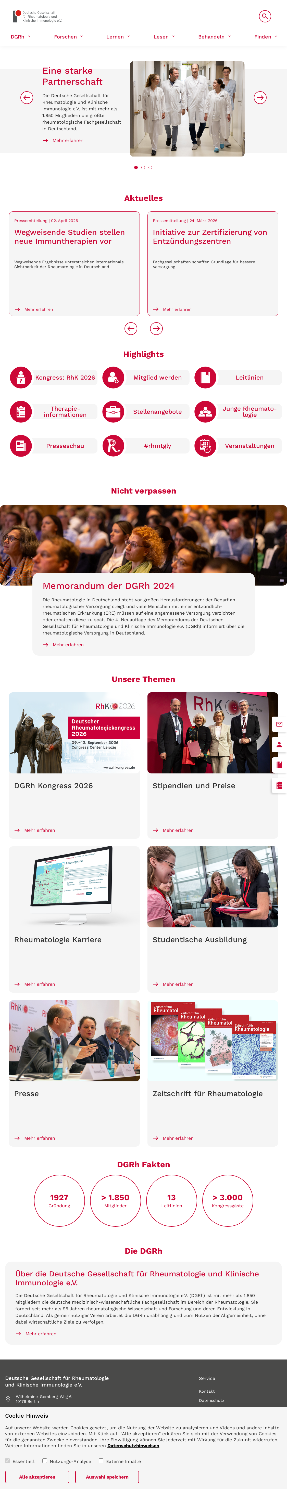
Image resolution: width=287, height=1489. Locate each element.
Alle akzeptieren (37, 1477)
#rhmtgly (157, 446)
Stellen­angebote (157, 412)
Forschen (65, 37)
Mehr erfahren (68, 140)
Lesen (161, 37)
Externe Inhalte (123, 1461)
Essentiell (24, 1461)
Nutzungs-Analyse (70, 1461)
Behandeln (211, 37)
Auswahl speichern (107, 1477)
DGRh (17, 37)
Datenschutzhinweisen (133, 1445)
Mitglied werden (157, 377)
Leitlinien (250, 377)
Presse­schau (65, 446)
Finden (262, 37)
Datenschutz (211, 1400)
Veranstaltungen (249, 446)
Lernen (115, 37)
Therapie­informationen (65, 412)
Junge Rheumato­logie (250, 412)
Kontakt (207, 1391)
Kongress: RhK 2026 (65, 377)
